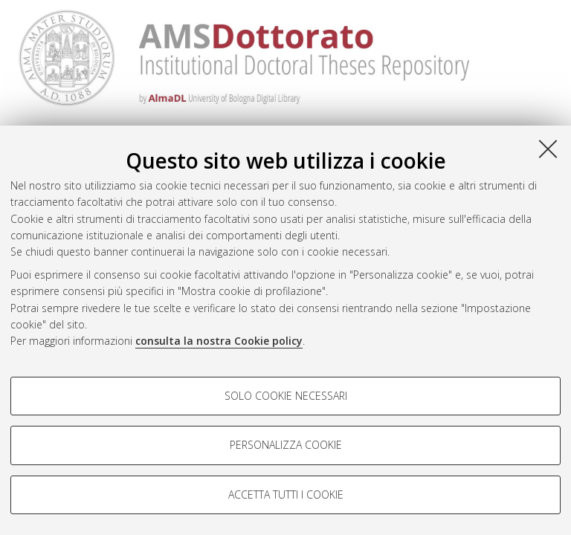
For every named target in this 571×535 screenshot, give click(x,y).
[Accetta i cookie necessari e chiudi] (548, 148)
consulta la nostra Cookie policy (219, 341)
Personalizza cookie (286, 445)
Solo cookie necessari (286, 396)
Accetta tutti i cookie (285, 494)
